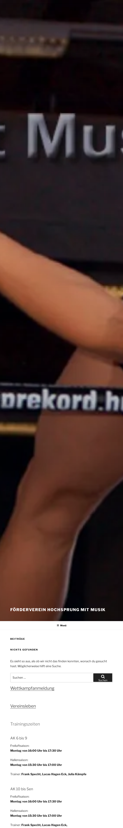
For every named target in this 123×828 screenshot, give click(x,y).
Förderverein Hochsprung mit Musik (58, 609)
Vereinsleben (23, 706)
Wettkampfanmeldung (32, 688)
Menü (61, 625)
